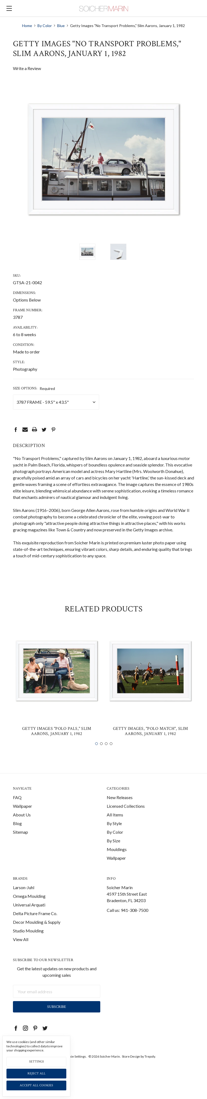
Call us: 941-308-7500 (127, 919)
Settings (36, 1062)
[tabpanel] (57, 693)
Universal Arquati (29, 913)
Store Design (131, 1066)
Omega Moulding (29, 905)
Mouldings (117, 858)
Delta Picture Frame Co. (35, 922)
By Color (115, 840)
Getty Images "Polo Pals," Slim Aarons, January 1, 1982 (56, 740)
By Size (113, 849)
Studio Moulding (28, 939)
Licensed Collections (126, 814)
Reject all (36, 1073)
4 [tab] (111, 752)
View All (20, 948)
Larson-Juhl (23, 896)
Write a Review (27, 68)
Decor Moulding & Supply (36, 931)
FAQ (17, 806)
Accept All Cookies (36, 1085)
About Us (22, 823)
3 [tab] (106, 752)
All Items (115, 823)
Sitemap (20, 840)
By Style (114, 832)
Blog (17, 832)
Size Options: (34, 388)
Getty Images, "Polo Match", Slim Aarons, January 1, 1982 (150, 740)
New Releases (120, 806)
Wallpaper (22, 814)
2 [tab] (101, 752)
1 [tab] (96, 752)
